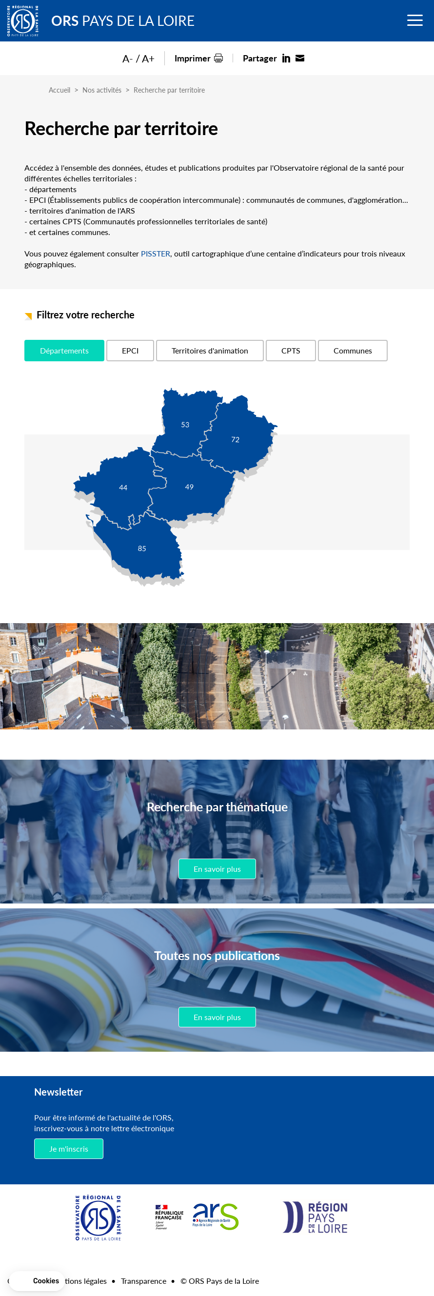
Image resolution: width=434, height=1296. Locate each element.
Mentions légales (78, 1280)
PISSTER (155, 253)
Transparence (143, 1280)
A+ (148, 58)
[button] (37, 1281)
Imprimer (193, 58)
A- (127, 58)
